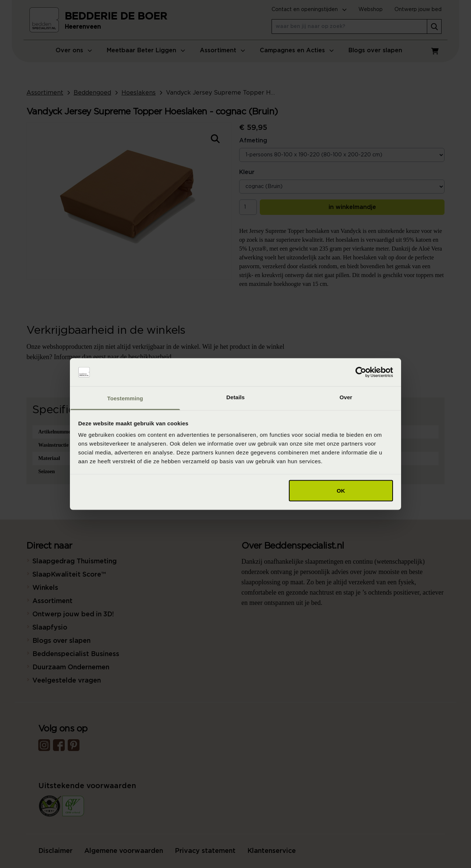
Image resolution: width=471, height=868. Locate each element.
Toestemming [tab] (125, 398)
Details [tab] (235, 397)
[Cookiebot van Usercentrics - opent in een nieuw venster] (361, 372)
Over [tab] (346, 397)
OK (341, 490)
